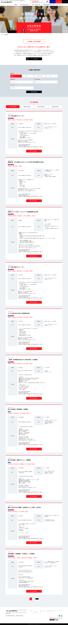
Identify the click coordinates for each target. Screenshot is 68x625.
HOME (31, 610)
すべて (14, 76)
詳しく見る (34, 151)
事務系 (26, 76)
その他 (50, 76)
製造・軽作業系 (39, 76)
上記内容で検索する (34, 91)
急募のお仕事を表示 (27, 106)
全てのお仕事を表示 (12, 106)
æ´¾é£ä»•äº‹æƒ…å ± (35, 612)
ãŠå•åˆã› (60, 610)
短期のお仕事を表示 (55, 106)
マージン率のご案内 (34, 58)
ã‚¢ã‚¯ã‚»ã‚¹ (47, 2)
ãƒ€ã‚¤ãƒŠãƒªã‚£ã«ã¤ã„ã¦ (51, 610)
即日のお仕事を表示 (41, 106)
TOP (2, 34)
